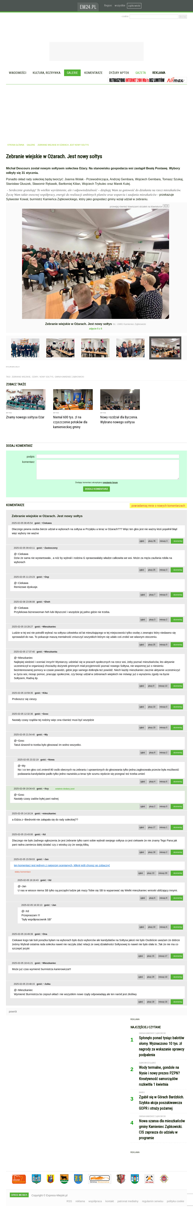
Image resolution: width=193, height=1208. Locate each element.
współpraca (95, 1201)
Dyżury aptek (119, 73)
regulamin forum (110, 482)
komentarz (28, 461)
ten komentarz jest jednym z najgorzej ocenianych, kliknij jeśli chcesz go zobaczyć (62, 865)
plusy (151, 541)
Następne (177, 235)
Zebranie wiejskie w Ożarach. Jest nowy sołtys (63, 145)
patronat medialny (127, 1201)
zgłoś (142, 541)
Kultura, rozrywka (47, 73)
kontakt (109, 1201)
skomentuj (178, 541)
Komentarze (93, 73)
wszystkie (120, 5)
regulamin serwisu (152, 1201)
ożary (35, 377)
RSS (69, 1201)
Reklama (158, 73)
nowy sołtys (46, 377)
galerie (31, 145)
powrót (13, 1011)
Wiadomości (17, 73)
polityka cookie (175, 1201)
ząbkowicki (134, 5)
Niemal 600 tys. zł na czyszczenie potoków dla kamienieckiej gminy (70, 422)
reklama (80, 1201)
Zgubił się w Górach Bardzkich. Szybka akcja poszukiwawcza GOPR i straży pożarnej (161, 1103)
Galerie (72, 73)
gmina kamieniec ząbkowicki (69, 377)
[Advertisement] (96, 112)
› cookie (124, 16)
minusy (163, 541)
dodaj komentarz (96, 489)
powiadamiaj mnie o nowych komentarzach (158, 505)
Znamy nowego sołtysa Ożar (25, 417)
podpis (30, 456)
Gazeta (141, 73)
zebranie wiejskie (21, 377)
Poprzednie (14, 245)
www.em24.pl (88, 5)
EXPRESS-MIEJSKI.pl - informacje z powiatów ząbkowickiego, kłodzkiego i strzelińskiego (41, 6)
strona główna (15, 145)
